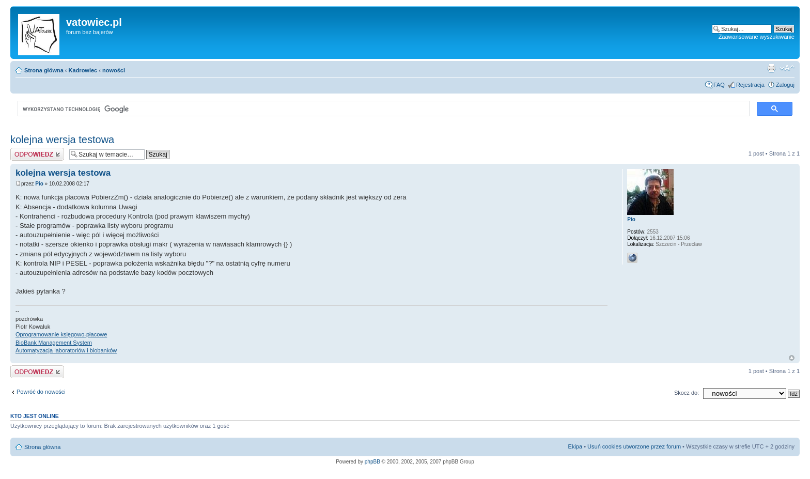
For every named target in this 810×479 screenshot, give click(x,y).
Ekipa (575, 446)
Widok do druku (771, 68)
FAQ (719, 85)
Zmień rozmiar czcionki (787, 68)
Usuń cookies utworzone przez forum (634, 446)
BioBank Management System (53, 342)
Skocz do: (686, 393)
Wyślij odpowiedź (37, 154)
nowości (113, 70)
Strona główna (44, 70)
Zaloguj (785, 85)
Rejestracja (750, 85)
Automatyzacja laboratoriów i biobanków (66, 350)
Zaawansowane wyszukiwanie (757, 37)
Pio (39, 184)
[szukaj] (382, 109)
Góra (792, 358)
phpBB (372, 462)
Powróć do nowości (41, 392)
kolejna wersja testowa (62, 139)
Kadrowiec (83, 70)
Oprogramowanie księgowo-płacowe (61, 334)
